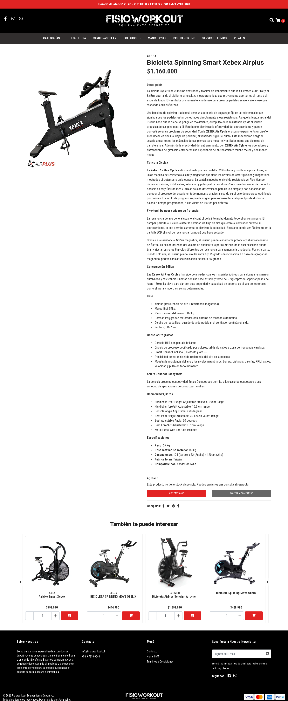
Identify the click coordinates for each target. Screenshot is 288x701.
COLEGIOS (130, 36)
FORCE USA (78, 36)
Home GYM (153, 651)
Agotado (152, 476)
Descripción (154, 82)
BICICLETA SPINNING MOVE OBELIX (113, 593)
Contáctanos (176, 491)
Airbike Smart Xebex (52, 593)
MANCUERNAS (157, 36)
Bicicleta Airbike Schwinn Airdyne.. (174, 593)
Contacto (152, 646)
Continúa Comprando (241, 491)
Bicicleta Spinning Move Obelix (236, 589)
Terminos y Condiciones (160, 656)
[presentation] (20, 578)
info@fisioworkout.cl (93, 646)
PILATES (239, 36)
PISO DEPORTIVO (184, 36)
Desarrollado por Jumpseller (54, 694)
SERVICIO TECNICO (214, 36)
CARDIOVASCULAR (104, 36)
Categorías (51, 36)
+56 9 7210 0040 (91, 651)
